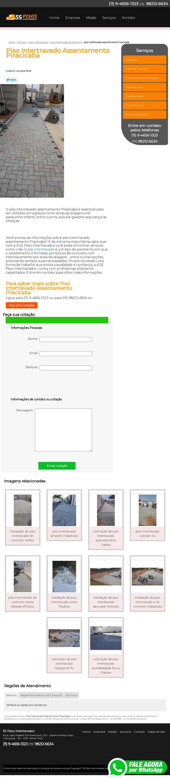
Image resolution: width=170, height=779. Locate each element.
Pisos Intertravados (137, 114)
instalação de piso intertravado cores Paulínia (64, 602)
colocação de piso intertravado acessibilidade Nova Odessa (106, 665)
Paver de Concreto (137, 68)
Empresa (72, 18)
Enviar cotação (57, 466)
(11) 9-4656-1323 (123, 3)
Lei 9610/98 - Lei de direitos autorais (128, 718)
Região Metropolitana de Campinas (41, 695)
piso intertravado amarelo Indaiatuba (64, 534)
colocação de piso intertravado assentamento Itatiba (105, 538)
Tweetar (11, 80)
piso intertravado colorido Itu (147, 534)
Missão (91, 18)
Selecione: (11, 695)
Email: (60, 353)
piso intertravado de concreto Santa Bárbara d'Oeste (23, 602)
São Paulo (71, 695)
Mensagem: (54, 429)
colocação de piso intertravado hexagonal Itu (64, 663)
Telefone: (58, 367)
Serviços (109, 18)
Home (54, 18)
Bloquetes (132, 59)
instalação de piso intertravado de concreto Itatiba (22, 536)
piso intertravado (40, 249)
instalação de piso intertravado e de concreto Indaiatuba (147, 602)
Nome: (60, 339)
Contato (128, 18)
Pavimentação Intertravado (142, 77)
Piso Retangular (135, 96)
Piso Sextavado (135, 105)
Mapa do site (156, 731)
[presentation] (36, 385)
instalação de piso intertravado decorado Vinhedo (106, 602)
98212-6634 (157, 3)
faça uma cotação (21, 305)
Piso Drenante (134, 87)
